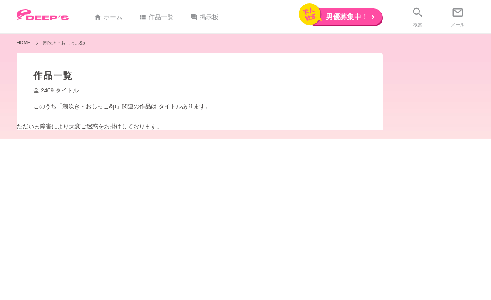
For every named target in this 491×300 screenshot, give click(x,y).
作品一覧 (156, 16)
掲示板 (204, 16)
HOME (23, 42)
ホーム (108, 16)
